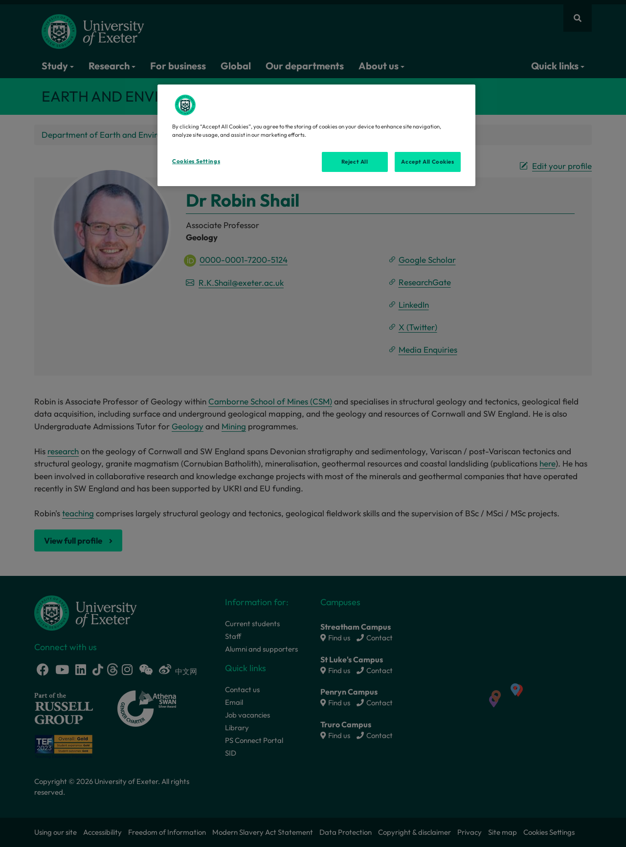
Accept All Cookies (427, 161)
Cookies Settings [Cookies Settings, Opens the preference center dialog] (196, 161)
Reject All (354, 161)
